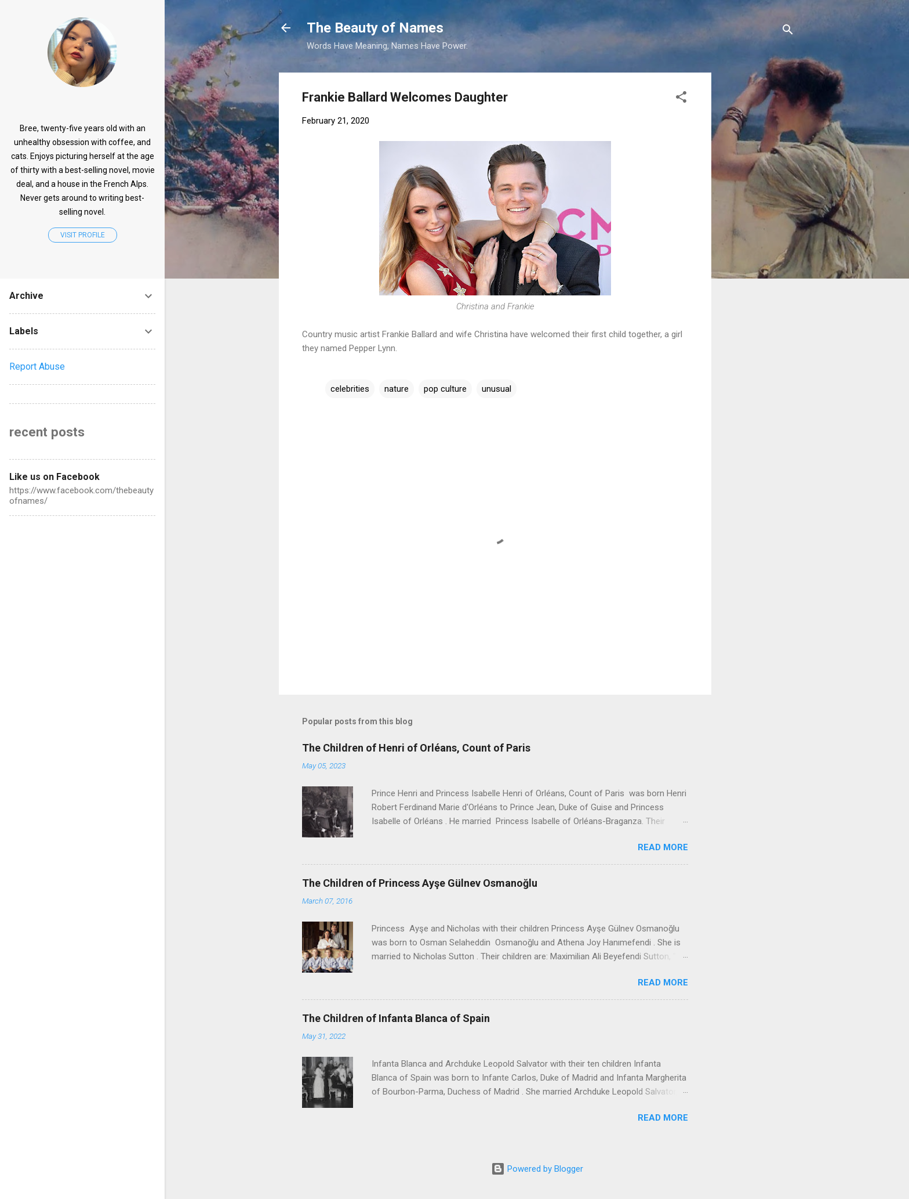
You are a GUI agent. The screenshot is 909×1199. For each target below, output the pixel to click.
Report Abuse (37, 366)
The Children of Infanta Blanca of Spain (396, 1018)
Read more (663, 847)
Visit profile (82, 235)
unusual (496, 389)
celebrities (349, 389)
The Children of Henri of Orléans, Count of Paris (416, 748)
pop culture (445, 389)
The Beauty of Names (375, 28)
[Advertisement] (808, 145)
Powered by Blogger (537, 1169)
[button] (681, 99)
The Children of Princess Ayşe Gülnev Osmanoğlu (419, 883)
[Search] (788, 31)
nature (396, 389)
